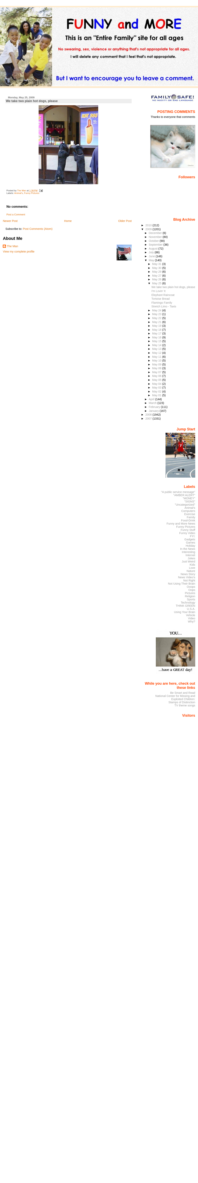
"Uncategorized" (185, 504)
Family (191, 517)
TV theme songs (184, 705)
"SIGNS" (189, 501)
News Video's (186, 577)
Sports (191, 599)
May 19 (157, 325)
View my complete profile (18, 251)
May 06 (157, 375)
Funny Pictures (31, 193)
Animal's (18, 193)
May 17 (157, 333)
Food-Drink (188, 520)
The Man (12, 246)
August (153, 248)
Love (192, 567)
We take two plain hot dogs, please (173, 287)
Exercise (189, 514)
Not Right (189, 580)
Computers (188, 511)
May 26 (157, 279)
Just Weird (188, 561)
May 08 (157, 368)
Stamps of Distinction (181, 702)
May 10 (157, 360)
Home (68, 221)
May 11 (157, 356)
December (156, 233)
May (152, 260)
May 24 (157, 310)
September (156, 244)
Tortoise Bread (160, 298)
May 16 (157, 337)
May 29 (157, 271)
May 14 (157, 345)
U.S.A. (191, 608)
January (154, 410)
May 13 (157, 348)
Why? (191, 621)
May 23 (157, 314)
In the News (187, 548)
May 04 (157, 383)
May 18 (157, 329)
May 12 (157, 352)
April (152, 399)
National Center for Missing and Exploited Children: (175, 697)
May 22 (157, 318)
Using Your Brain (184, 612)
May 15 (157, 341)
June (152, 256)
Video (191, 618)
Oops (191, 590)
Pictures (190, 593)
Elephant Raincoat (162, 295)
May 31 (157, 264)
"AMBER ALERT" (184, 495)
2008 (148, 414)
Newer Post (10, 221)
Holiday (190, 545)
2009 (148, 229)
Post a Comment (15, 214)
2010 (148, 225)
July (151, 252)
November (156, 236)
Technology (188, 602)
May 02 (157, 391)
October (154, 240)
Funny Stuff (188, 529)
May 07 (157, 372)
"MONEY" (189, 498)
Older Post (125, 221)
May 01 (157, 395)
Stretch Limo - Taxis (163, 306)
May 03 (157, 387)
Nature (191, 571)
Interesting (188, 552)
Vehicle (190, 615)
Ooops (191, 586)
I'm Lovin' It (158, 291)
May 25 (157, 283)
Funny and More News (181, 523)
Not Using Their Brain (181, 583)
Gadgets (189, 539)
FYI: (192, 536)
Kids (192, 564)
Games (190, 542)
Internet (190, 555)
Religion (190, 596)
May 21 (157, 322)
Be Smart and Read (182, 692)
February (155, 406)
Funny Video (187, 533)
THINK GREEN (185, 605)
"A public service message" (178, 492)
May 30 (157, 267)
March (153, 403)
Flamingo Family (161, 302)
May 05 (157, 379)
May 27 (157, 275)
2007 (148, 418)
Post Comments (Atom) (37, 228)
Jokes (191, 558)
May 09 (157, 364)
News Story (188, 574)
